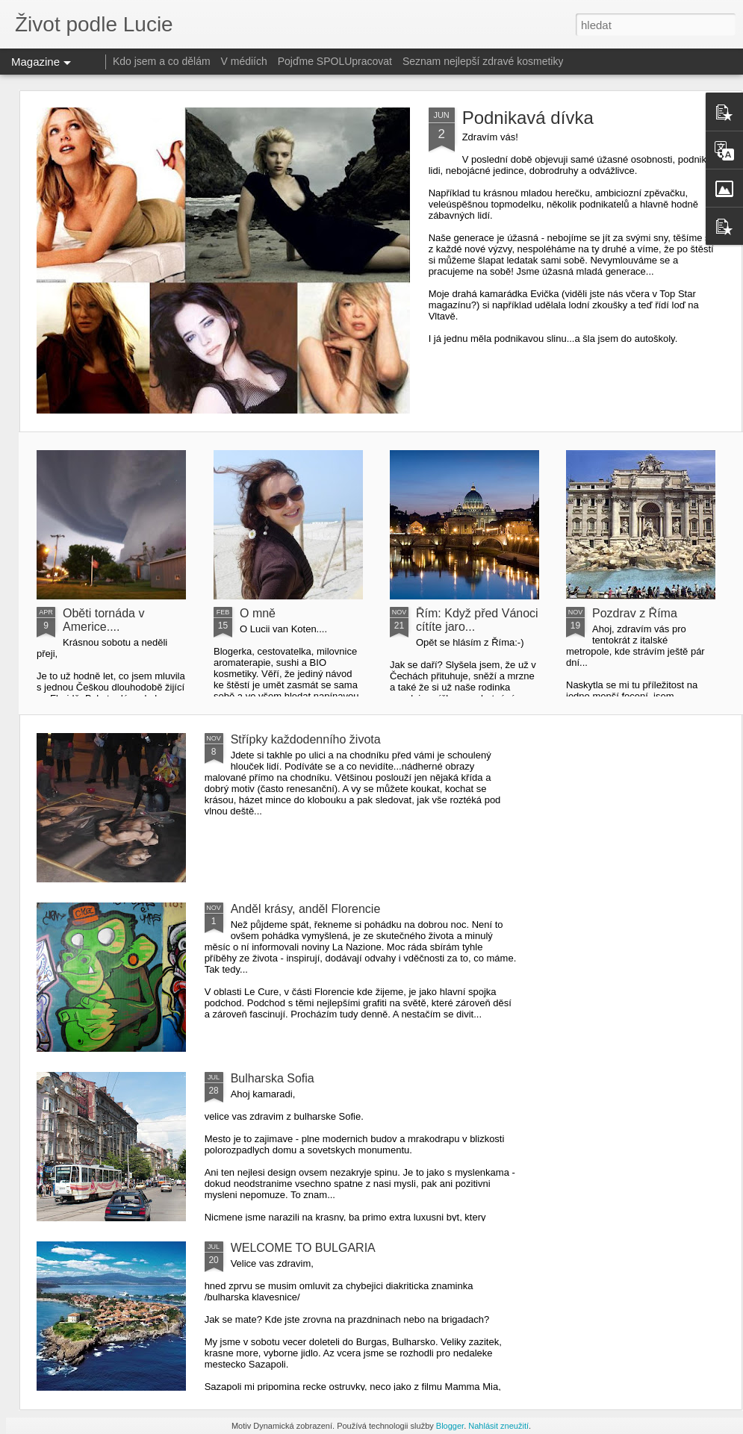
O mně (258, 613)
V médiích (244, 61)
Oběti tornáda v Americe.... (103, 620)
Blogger (450, 1425)
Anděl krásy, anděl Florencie (306, 909)
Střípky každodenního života (306, 739)
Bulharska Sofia (272, 1078)
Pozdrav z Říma (634, 613)
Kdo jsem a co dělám (162, 61)
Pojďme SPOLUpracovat (335, 61)
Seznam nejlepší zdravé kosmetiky (483, 61)
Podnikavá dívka (528, 117)
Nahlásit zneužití (498, 1425)
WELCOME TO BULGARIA (303, 1247)
